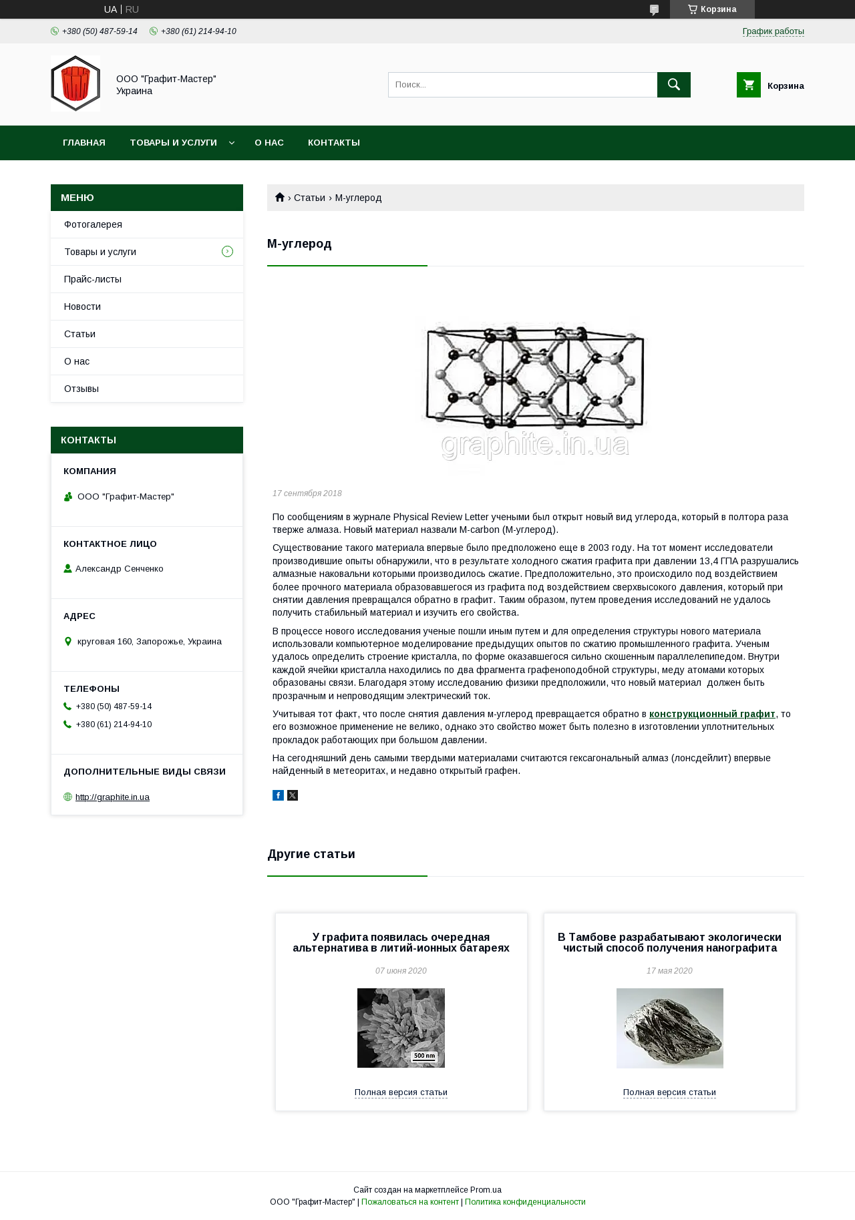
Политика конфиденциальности (525, 1202)
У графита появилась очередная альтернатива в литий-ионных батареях (401, 943)
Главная (84, 143)
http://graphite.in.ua (112, 797)
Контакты (334, 143)
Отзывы (81, 388)
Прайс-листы (93, 279)
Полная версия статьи (401, 1092)
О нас (269, 143)
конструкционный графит (712, 713)
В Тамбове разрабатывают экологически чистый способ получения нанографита (670, 943)
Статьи (309, 197)
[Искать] (674, 84)
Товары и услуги (173, 143)
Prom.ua (486, 1190)
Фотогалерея (93, 224)
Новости (82, 306)
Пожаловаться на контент (410, 1202)
